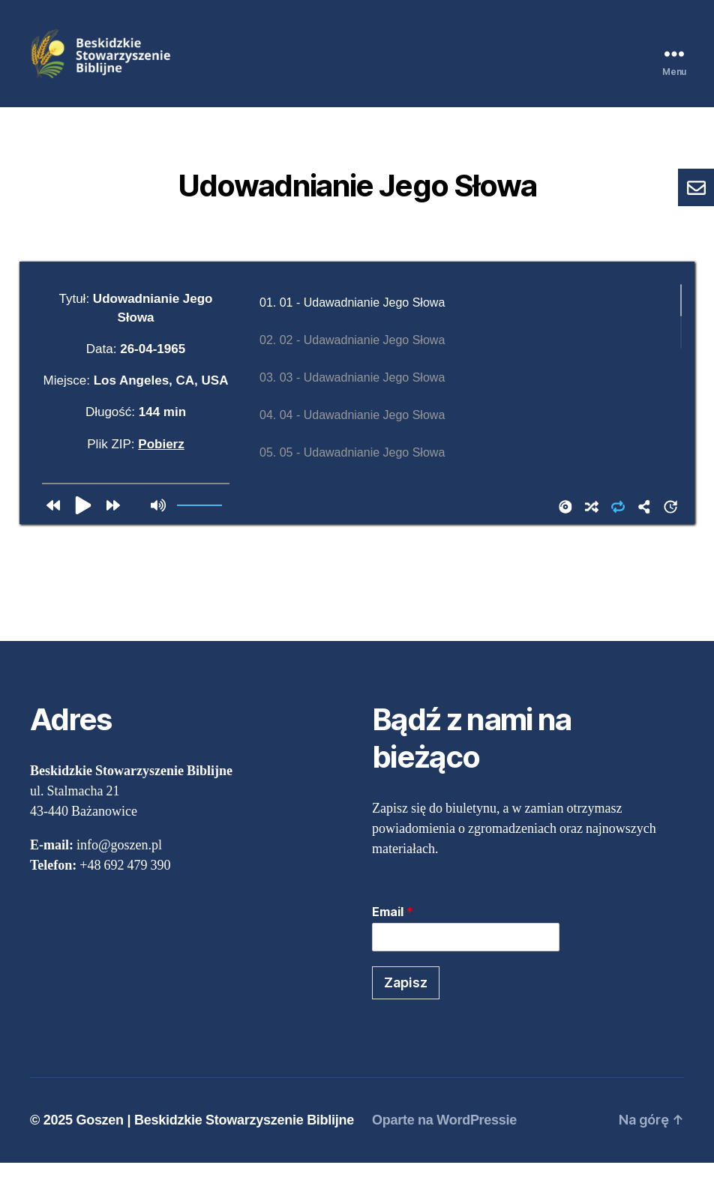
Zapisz (406, 996)
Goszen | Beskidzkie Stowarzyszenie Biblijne (215, 1134)
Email (392, 925)
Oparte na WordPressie (444, 1134)
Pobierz (161, 458)
